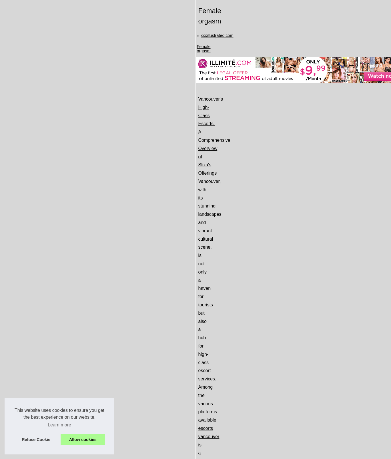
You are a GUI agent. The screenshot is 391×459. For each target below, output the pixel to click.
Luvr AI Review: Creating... (55, 357)
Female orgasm (167, 182)
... (352, 264)
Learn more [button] (59, 424)
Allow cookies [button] (83, 439)
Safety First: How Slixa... (53, 396)
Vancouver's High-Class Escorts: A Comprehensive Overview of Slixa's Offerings (194, 231)
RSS (119, 440)
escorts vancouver (261, 247)
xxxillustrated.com (131, 182)
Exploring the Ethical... (51, 370)
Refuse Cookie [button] (36, 439)
